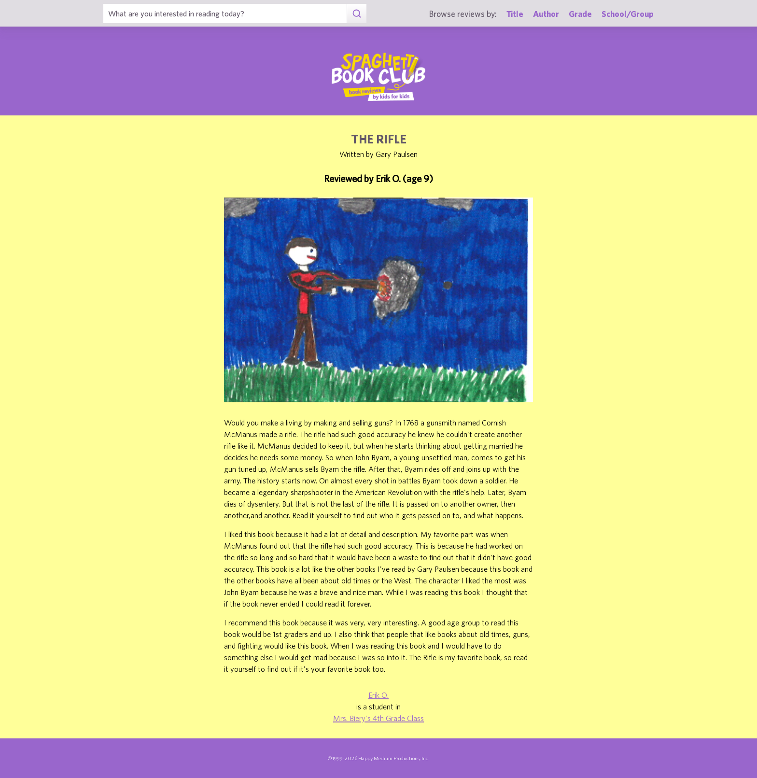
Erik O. (378, 695)
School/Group (628, 14)
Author (546, 14)
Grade (580, 14)
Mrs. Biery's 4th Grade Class (378, 718)
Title (514, 14)
